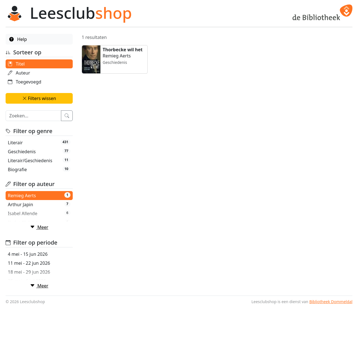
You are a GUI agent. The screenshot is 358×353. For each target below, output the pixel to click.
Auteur (19, 73)
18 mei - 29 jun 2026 (29, 295)
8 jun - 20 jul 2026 (26, 322)
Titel (16, 64)
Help (18, 39)
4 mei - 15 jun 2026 (28, 277)
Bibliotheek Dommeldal (330, 347)
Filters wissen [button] (39, 98)
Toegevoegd (24, 82)
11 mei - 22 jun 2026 (29, 286)
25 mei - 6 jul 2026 (27, 304)
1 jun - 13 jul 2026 (26, 313)
